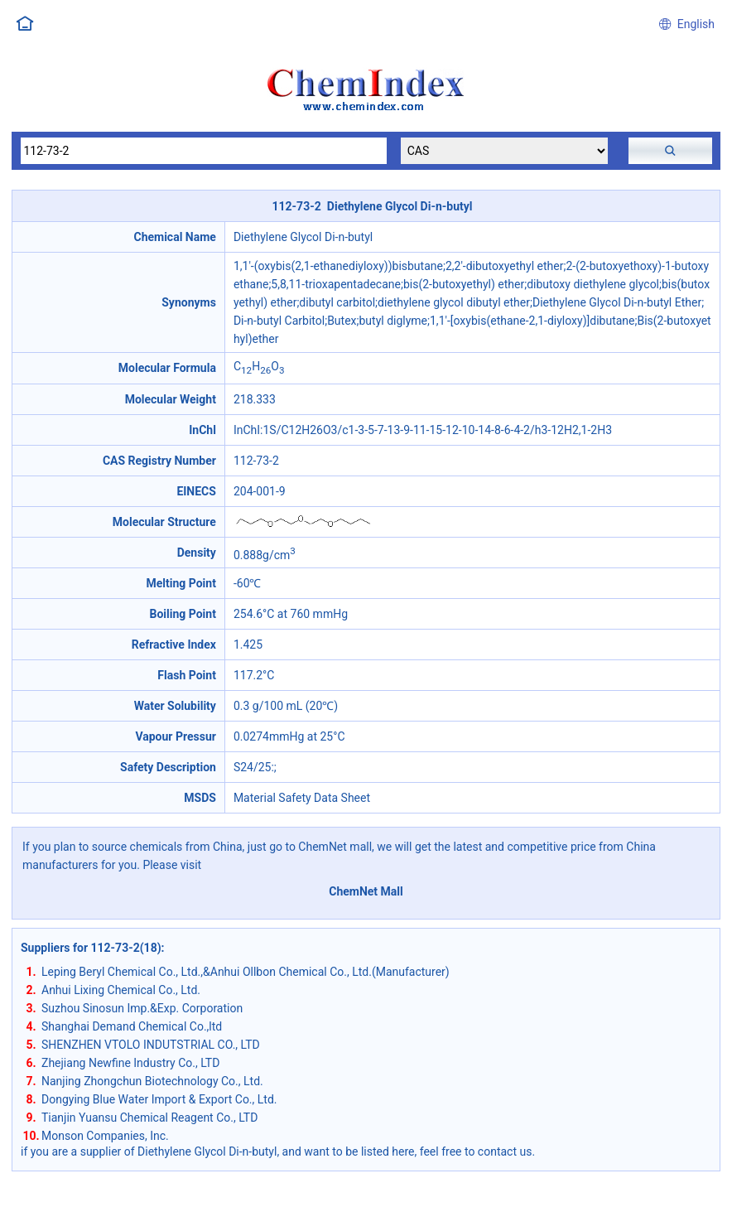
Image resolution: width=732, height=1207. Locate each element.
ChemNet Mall (366, 891)
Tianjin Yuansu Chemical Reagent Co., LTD (149, 1117)
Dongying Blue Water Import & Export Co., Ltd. (159, 1099)
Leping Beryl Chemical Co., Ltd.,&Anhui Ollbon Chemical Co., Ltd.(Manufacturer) (245, 971)
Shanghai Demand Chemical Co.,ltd (131, 1026)
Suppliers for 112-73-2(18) (91, 947)
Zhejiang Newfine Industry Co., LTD (130, 1062)
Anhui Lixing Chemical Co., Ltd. (120, 990)
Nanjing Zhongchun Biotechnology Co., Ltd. (152, 1081)
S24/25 (253, 767)
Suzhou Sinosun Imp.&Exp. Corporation (142, 1008)
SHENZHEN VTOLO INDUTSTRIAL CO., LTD (150, 1044)
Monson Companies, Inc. (105, 1135)
